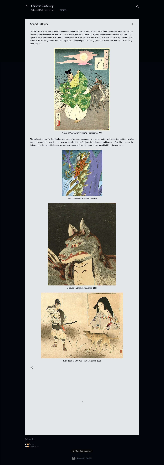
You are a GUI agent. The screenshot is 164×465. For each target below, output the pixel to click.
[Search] (137, 7)
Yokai (97, 10)
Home (63, 10)
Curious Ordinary (42, 6)
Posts (30, 444)
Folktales (110, 10)
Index (85, 10)
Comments (33, 446)
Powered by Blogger (82, 458)
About (74, 10)
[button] (132, 24)
